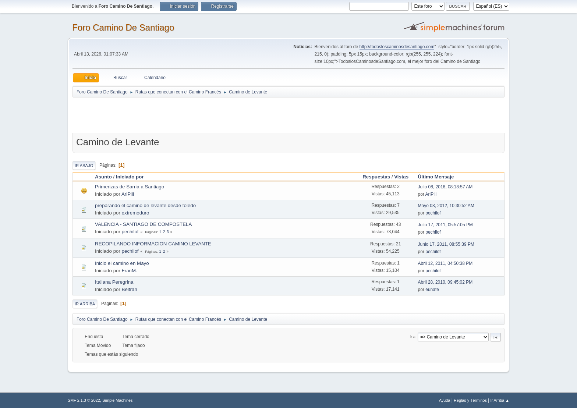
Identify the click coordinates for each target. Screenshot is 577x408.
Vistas (401, 177)
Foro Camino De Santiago (123, 27)
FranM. (129, 270)
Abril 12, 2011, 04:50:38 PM (445, 263)
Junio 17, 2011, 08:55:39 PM (446, 244)
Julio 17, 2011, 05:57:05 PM (445, 224)
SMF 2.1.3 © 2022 (84, 400)
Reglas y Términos (470, 400)
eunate (432, 289)
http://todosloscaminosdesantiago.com (397, 46)
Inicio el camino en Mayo (122, 263)
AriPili (127, 194)
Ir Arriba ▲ (500, 400)
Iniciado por (130, 177)
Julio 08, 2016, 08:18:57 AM (445, 186)
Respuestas (376, 177)
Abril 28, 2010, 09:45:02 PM (445, 282)
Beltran (129, 289)
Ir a (412, 336)
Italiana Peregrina (114, 282)
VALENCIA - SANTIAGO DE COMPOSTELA (143, 224)
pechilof (432, 213)
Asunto (103, 177)
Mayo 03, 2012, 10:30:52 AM (446, 205)
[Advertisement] (202, 114)
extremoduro (135, 213)
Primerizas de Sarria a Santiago (129, 186)
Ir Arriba (85, 304)
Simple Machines (117, 400)
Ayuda (444, 400)
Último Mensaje (439, 177)
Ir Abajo (84, 165)
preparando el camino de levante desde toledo (145, 205)
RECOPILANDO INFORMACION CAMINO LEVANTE (153, 243)
